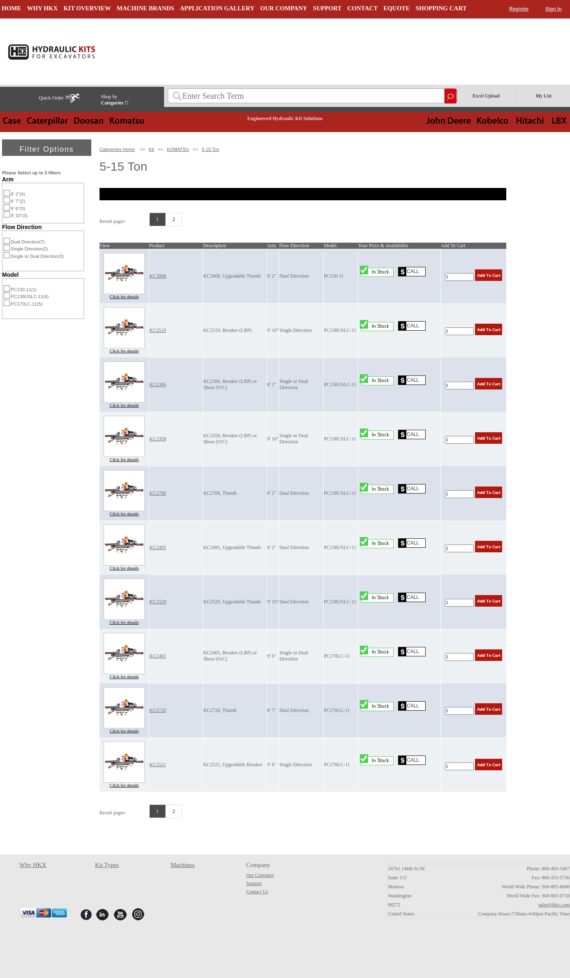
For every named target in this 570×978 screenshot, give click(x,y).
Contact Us (257, 892)
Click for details (124, 296)
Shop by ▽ (115, 100)
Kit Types (107, 865)
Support (254, 883)
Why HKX (32, 865)
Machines (183, 865)
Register (519, 9)
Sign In (553, 9)
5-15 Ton (211, 149)
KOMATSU (178, 149)
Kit (151, 149)
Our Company (260, 875)
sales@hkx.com (554, 905)
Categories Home (117, 149)
